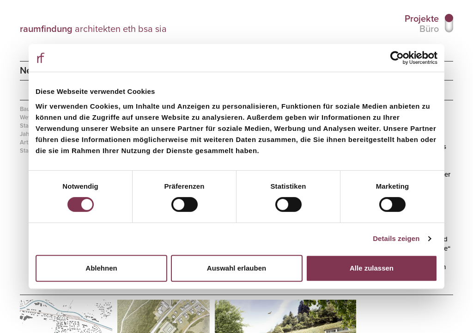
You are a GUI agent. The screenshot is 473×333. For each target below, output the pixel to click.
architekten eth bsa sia (92, 29)
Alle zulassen (372, 268)
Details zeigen (396, 238)
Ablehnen (101, 268)
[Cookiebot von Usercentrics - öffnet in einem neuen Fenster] (397, 58)
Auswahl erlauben (236, 268)
